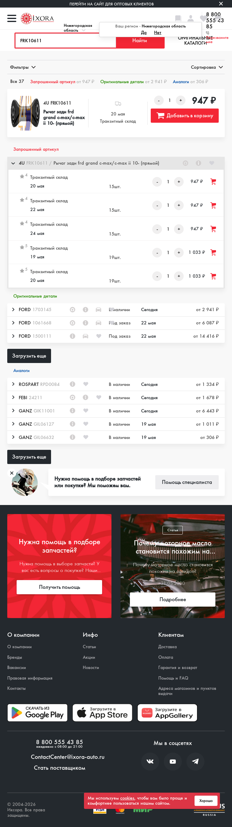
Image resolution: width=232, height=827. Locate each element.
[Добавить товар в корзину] (214, 181)
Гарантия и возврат (177, 667)
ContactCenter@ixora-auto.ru (68, 757)
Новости (91, 667)
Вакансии (16, 667)
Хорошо (206, 800)
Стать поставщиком (59, 767)
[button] (116, 163)
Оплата (165, 657)
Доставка (167, 646)
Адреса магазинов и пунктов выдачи (187, 691)
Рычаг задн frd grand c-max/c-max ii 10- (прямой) (64, 117)
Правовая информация (30, 678)
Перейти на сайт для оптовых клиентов (111, 4)
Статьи (89, 646)
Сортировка (206, 67)
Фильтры (22, 67)
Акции (89, 657)
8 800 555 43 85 (59, 742)
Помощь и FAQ (173, 678)
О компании (19, 646)
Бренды (14, 657)
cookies (127, 798)
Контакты (16, 688)
